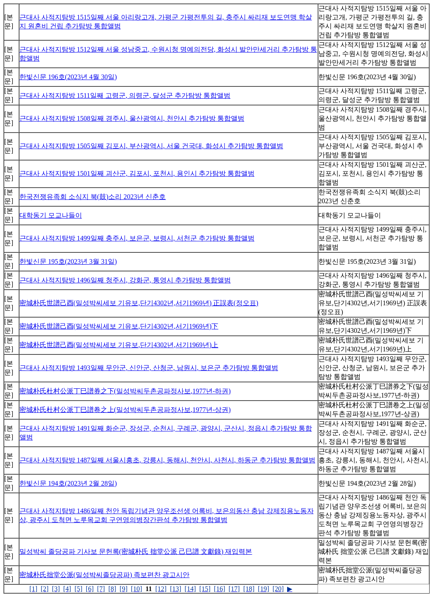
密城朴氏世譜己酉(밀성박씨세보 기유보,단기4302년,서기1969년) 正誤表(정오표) (138, 303)
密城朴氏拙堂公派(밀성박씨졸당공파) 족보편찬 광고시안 (104, 574)
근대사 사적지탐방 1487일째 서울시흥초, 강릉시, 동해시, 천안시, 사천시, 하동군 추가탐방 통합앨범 (167, 460)
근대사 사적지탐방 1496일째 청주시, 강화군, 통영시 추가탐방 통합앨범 (125, 280)
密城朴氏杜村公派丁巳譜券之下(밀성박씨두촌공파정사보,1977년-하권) (125, 391)
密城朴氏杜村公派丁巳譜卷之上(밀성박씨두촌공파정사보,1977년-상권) (125, 409)
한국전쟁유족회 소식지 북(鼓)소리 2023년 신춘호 (92, 196)
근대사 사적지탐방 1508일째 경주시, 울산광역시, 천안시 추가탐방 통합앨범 (131, 118)
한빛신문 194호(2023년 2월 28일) (68, 483)
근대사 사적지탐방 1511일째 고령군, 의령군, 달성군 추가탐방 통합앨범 (124, 95)
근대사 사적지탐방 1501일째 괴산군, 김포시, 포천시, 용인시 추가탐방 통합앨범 (137, 173)
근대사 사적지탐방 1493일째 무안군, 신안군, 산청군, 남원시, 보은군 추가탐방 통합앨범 (148, 367)
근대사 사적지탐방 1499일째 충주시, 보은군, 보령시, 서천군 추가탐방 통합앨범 (137, 238)
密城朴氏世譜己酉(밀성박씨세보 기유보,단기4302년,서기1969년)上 (119, 344)
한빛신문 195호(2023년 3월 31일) (68, 261)
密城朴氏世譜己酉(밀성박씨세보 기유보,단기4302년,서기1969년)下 (119, 326)
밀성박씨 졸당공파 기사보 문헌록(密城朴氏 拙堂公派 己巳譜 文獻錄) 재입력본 (135, 551)
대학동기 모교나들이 (50, 215)
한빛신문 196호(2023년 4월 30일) (68, 76)
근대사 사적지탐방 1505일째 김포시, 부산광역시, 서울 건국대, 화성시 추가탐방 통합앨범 (151, 145)
